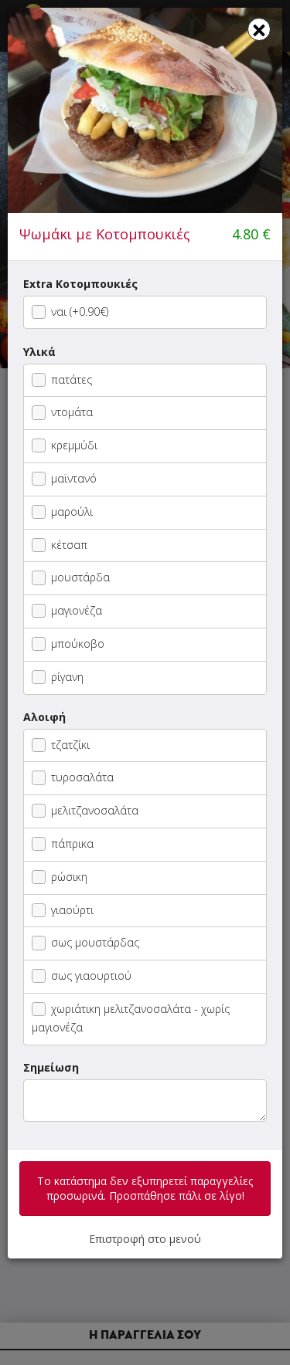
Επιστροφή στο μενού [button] (145, 1238)
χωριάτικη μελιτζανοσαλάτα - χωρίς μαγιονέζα (131, 1018)
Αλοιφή (44, 717)
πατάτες (62, 379)
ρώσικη (59, 876)
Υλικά (39, 351)
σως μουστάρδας (85, 942)
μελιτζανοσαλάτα (85, 810)
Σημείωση (51, 1067)
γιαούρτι (63, 910)
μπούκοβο (68, 643)
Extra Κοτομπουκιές (80, 283)
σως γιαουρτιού (81, 975)
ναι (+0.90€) (70, 311)
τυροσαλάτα (73, 777)
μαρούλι (62, 511)
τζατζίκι (61, 744)
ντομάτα (62, 412)
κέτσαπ (59, 544)
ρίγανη (58, 676)
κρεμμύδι (64, 445)
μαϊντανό (64, 478)
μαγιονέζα (67, 610)
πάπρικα (63, 843)
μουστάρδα (71, 577)
